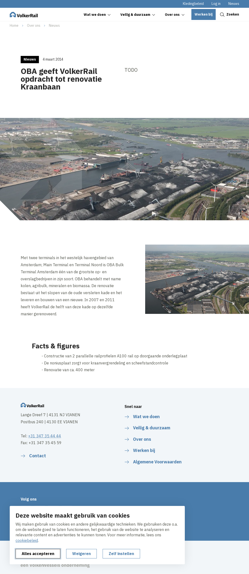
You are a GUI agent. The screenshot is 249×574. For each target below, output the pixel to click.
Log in (216, 3)
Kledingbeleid (193, 3)
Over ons (33, 25)
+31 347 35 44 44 (44, 435)
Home (14, 25)
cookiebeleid (27, 540)
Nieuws (233, 3)
